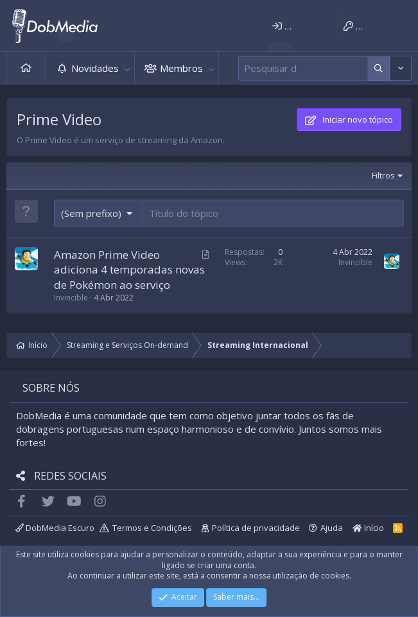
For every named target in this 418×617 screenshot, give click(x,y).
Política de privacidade (256, 528)
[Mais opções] (378, 68)
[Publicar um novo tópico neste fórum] (273, 213)
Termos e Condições (152, 528)
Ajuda (331, 528)
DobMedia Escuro (54, 528)
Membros (181, 68)
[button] (127, 68)
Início (26, 68)
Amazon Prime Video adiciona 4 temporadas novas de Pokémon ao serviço (129, 270)
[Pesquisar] (302, 68)
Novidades (95, 68)
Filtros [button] (383, 175)
